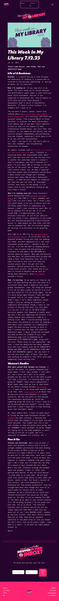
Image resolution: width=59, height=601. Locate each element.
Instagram (52, 592)
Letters (32, 3)
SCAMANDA (11, 417)
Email (53, 587)
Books (23, 3)
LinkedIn (52, 595)
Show (5, 592)
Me (30, 5)
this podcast (39, 274)
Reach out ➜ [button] (43, 572)
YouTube (52, 590)
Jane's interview (32, 391)
